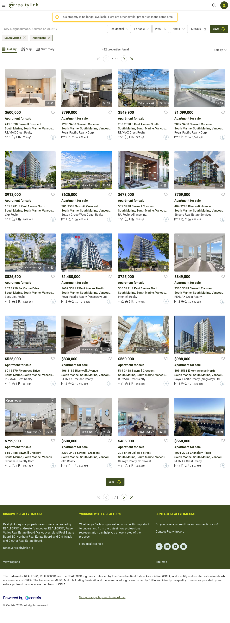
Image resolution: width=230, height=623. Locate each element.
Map (29, 49)
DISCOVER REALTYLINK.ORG (23, 514)
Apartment (39, 37)
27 (163, 103)
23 (106, 185)
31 (106, 267)
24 (219, 185)
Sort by (218, 50)
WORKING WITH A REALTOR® (100, 514)
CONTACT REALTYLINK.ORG (175, 514)
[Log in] (224, 5)
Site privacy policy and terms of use (102, 597)
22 (163, 431)
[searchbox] (51, 29)
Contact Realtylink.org (170, 531)
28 (219, 103)
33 (49, 185)
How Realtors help (91, 544)
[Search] (214, 5)
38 (49, 103)
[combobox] (54, 29)
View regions (11, 562)
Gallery (12, 49)
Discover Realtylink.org (18, 548)
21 (219, 350)
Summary (47, 49)
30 (49, 431)
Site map (161, 562)
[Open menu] (3, 5)
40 (219, 267)
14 (163, 267)
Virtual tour (146, 103)
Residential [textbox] (117, 29)
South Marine (12, 37)
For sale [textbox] (139, 29)
